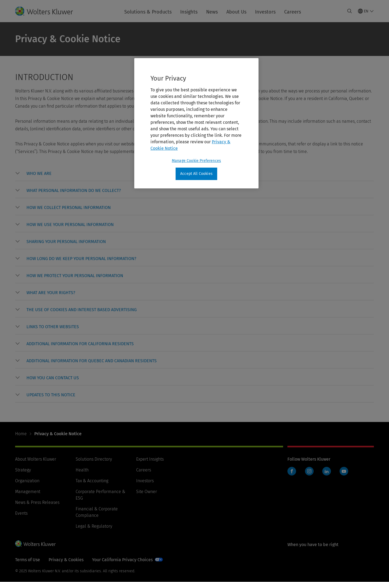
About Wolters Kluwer (35, 459)
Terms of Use (27, 559)
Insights (188, 12)
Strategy (23, 470)
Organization (27, 480)
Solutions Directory (94, 459)
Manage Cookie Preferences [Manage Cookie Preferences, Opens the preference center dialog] (196, 160)
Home (21, 433)
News (212, 12)
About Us (236, 12)
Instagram (309, 471)
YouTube (344, 471)
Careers (292, 12)
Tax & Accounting (92, 480)
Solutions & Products (148, 12)
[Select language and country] (366, 11)
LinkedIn (326, 471)
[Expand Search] (349, 11)
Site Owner (146, 491)
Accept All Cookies (196, 173)
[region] (196, 123)
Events (21, 513)
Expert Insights (150, 459)
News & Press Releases (37, 502)
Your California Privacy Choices (122, 559)
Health (82, 470)
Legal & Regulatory (94, 526)
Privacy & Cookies (66, 559)
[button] (39, 174)
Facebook (291, 471)
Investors (265, 12)
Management (27, 491)
